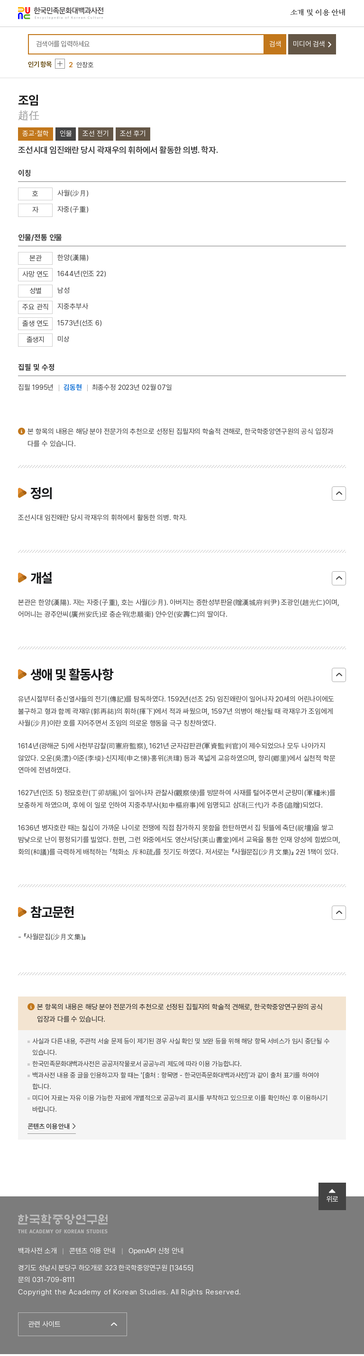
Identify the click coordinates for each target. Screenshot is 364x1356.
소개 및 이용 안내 (318, 13)
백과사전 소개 (37, 1252)
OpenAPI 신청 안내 (156, 1252)
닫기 (339, 495)
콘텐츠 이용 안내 (48, 1128)
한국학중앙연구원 (63, 1225)
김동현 (73, 389)
